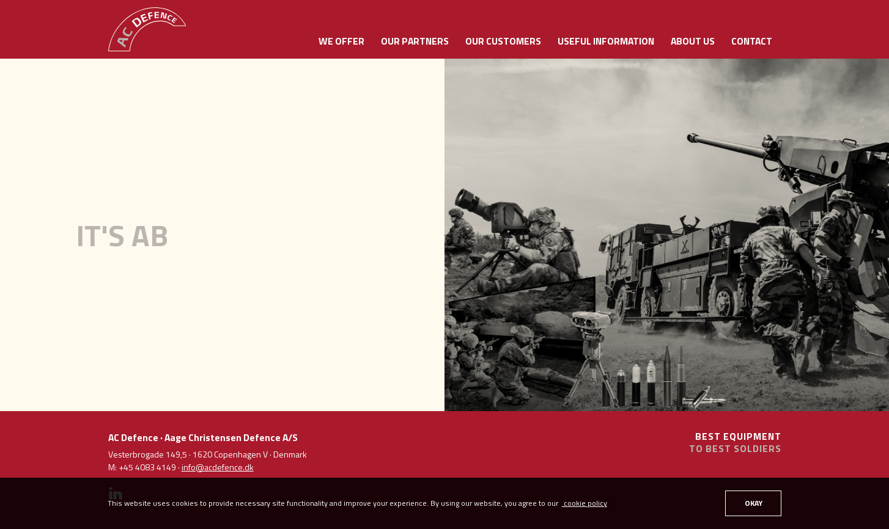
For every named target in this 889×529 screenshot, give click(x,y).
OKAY (753, 503)
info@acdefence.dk (218, 467)
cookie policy (584, 503)
